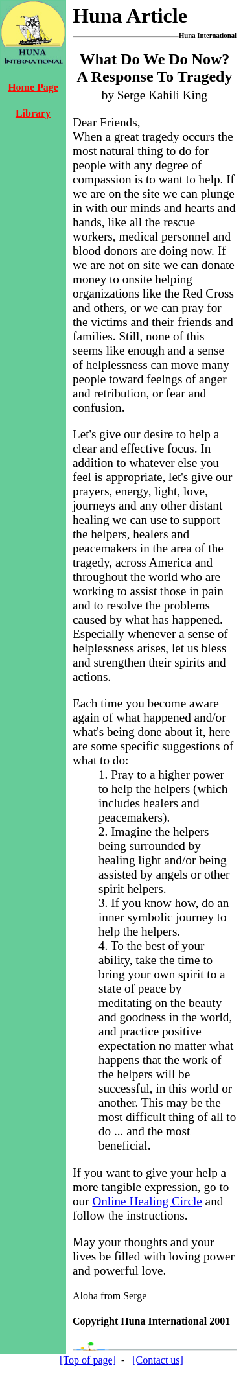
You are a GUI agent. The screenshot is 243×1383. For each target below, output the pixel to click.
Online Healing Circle (147, 1201)
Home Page (33, 87)
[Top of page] (88, 1359)
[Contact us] (157, 1359)
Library (33, 113)
